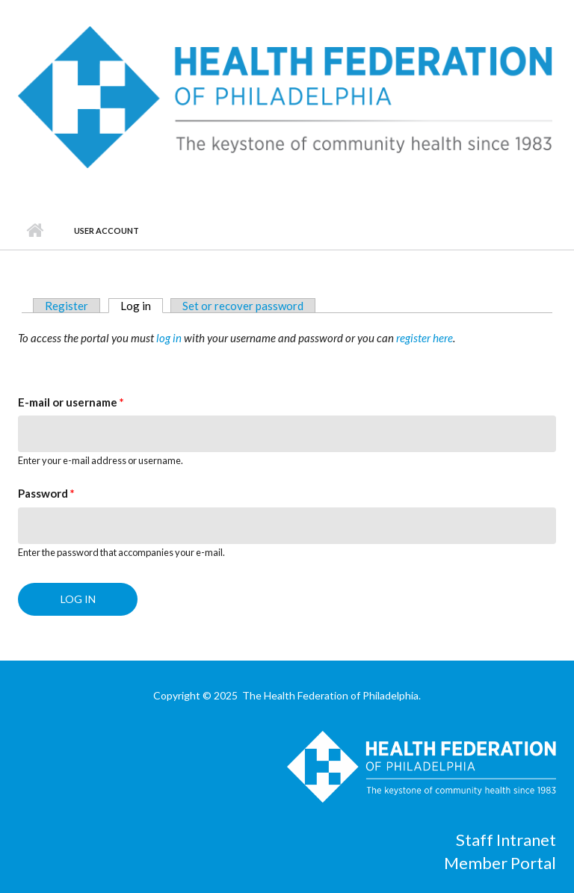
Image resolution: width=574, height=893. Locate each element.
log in (169, 337)
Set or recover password (242, 305)
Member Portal (500, 863)
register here (424, 337)
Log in (141, 305)
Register (66, 305)
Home (35, 231)
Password (46, 493)
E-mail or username (71, 402)
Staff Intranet (506, 839)
